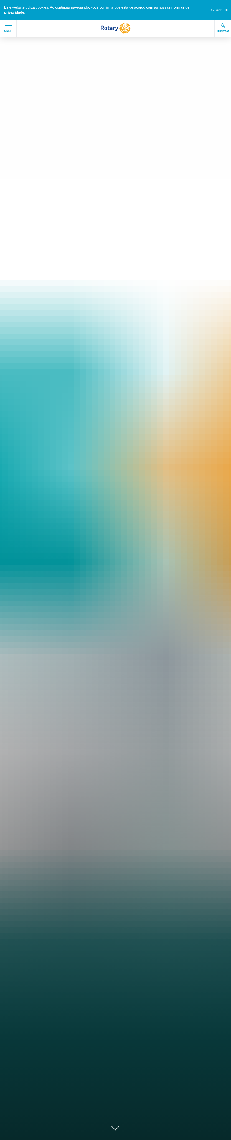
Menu (8, 28)
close (217, 10)
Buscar (223, 28)
